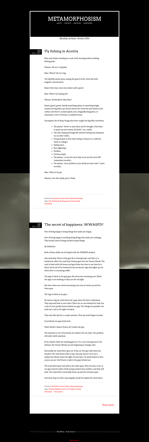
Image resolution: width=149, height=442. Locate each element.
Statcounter (74, 440)
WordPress (61, 432)
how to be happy (68, 389)
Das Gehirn (55, 198)
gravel (68, 201)
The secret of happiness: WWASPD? (73, 224)
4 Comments (58, 392)
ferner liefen (64, 198)
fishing (54, 201)
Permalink (48, 204)
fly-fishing (61, 201)
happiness (58, 389)
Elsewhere (87, 23)
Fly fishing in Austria (61, 51)
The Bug (67, 23)
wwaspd (78, 389)
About (59, 23)
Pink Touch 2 (70, 432)
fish (50, 201)
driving (51, 389)
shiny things (75, 201)
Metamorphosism (74, 19)
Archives (77, 23)
